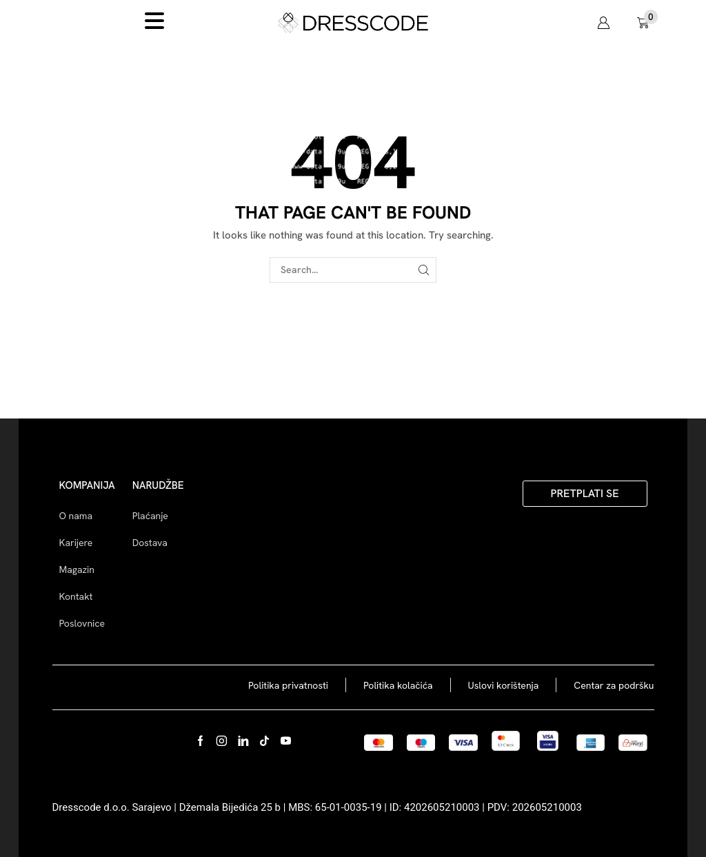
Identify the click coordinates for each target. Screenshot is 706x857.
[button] (603, 23)
